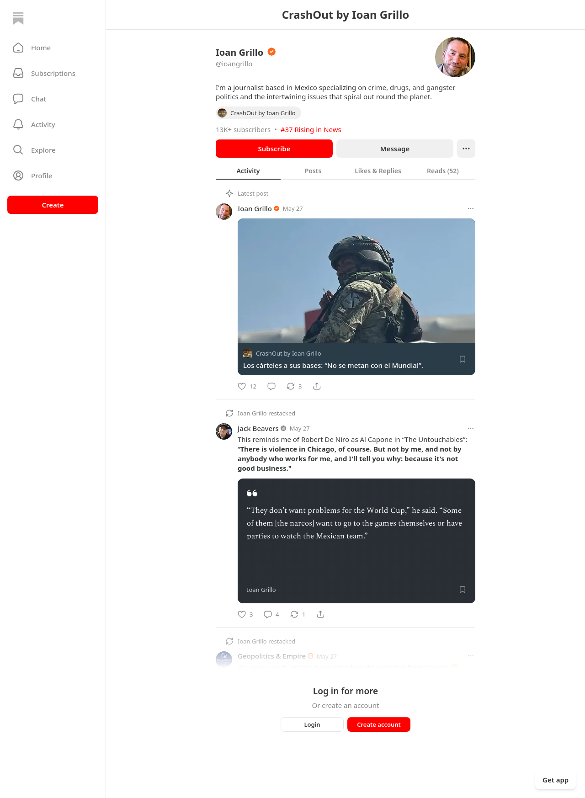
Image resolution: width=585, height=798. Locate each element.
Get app (555, 779)
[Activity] (52, 124)
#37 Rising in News (311, 129)
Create (53, 204)
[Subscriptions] (52, 73)
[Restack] (294, 386)
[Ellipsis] (466, 148)
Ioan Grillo (255, 208)
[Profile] (52, 175)
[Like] (247, 386)
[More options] (470, 208)
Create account (379, 724)
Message (395, 148)
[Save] (462, 359)
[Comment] (271, 386)
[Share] (316, 386)
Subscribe (274, 148)
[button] (52, 48)
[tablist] (345, 170)
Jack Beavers (258, 428)
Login (312, 724)
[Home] (18, 18)
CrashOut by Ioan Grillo (288, 353)
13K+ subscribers (243, 129)
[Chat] (52, 99)
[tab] (248, 170)
